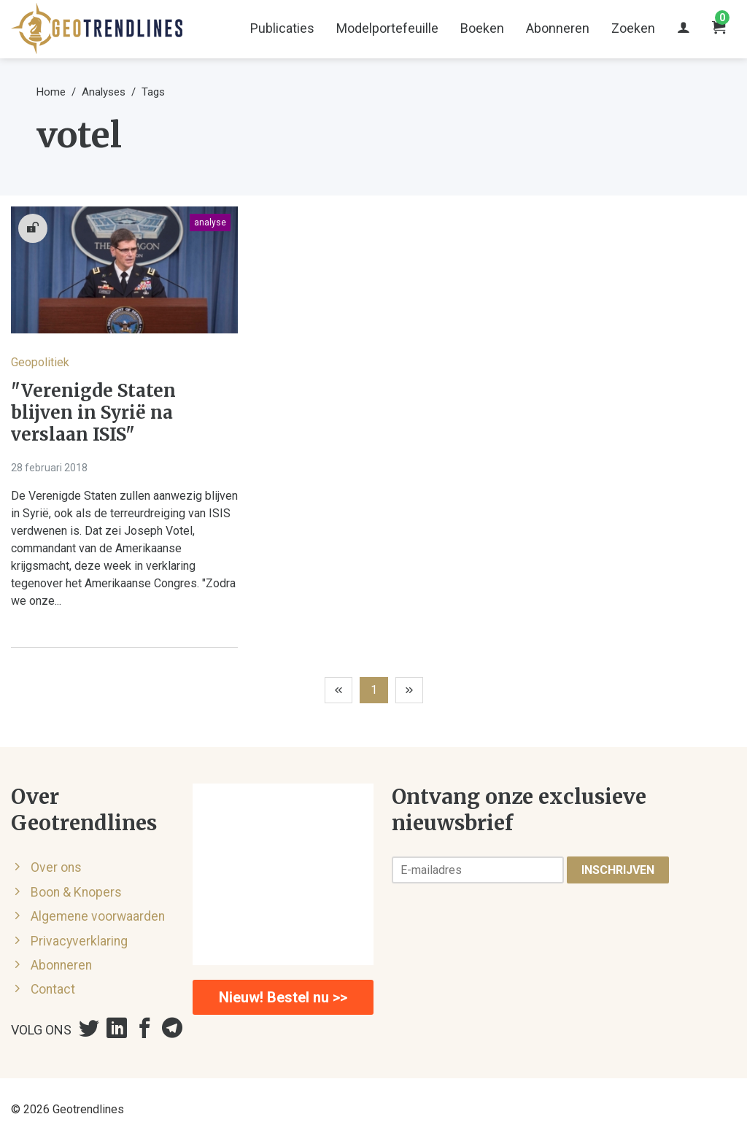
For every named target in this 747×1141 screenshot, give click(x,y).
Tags (153, 91)
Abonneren (557, 28)
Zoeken (633, 28)
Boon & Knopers (76, 892)
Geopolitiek (40, 362)
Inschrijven (617, 870)
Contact (53, 989)
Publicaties (282, 28)
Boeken (482, 28)
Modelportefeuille (387, 28)
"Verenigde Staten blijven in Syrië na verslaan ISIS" (93, 413)
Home (51, 91)
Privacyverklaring (79, 941)
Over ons (56, 867)
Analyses (103, 91)
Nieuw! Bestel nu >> (283, 997)
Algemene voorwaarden (98, 916)
